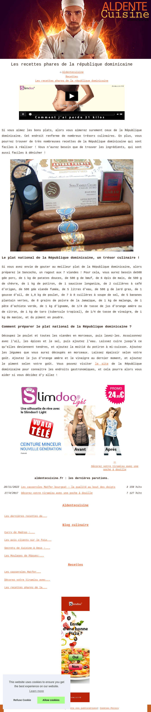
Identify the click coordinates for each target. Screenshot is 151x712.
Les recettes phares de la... (25, 587)
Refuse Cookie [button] (22, 700)
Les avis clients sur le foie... (28, 540)
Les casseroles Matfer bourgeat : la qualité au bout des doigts (68, 487)
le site (101, 363)
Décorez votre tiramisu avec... (27, 579)
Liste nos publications (82, 708)
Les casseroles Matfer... (22, 572)
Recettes (72, 76)
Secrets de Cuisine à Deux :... (27, 548)
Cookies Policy (109, 708)
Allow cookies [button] (51, 700)
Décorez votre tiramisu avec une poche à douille (114, 468)
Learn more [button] (36, 691)
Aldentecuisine (73, 72)
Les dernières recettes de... (25, 516)
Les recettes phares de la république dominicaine (71, 80)
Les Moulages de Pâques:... (24, 555)
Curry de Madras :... (19, 532)
